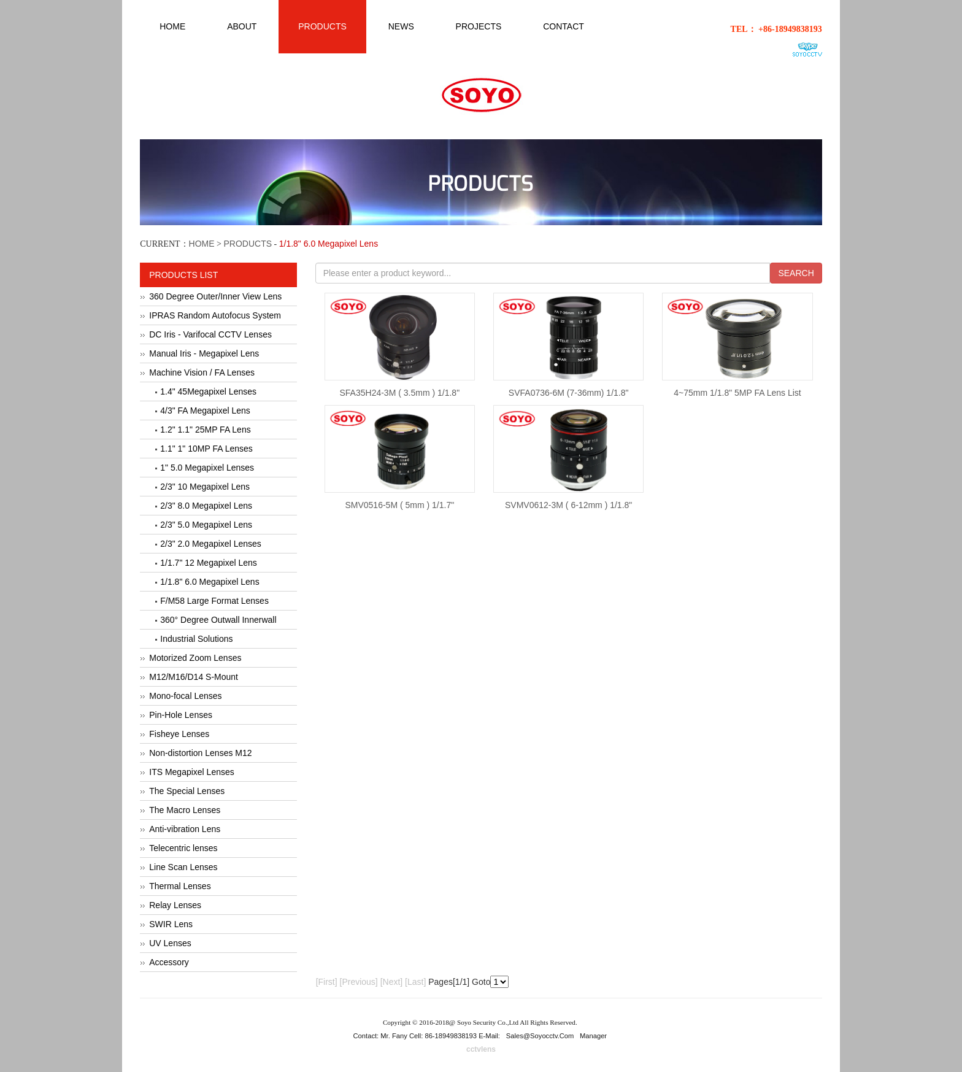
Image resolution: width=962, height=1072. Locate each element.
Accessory (169, 962)
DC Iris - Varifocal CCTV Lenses (210, 334)
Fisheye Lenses (179, 734)
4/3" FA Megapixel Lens (205, 410)
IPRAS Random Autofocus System (215, 315)
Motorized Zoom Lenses (195, 658)
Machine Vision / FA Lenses (202, 372)
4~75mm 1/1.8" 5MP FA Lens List (737, 393)
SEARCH (796, 273)
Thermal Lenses (179, 886)
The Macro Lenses (184, 810)
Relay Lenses (175, 905)
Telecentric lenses (183, 848)
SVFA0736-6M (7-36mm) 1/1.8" (569, 393)
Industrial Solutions (196, 639)
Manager (593, 1035)
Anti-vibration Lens (184, 829)
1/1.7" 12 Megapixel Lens (208, 563)
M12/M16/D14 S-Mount (193, 677)
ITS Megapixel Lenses (191, 772)
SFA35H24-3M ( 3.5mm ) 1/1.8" (400, 393)
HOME (202, 244)
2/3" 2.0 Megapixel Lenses (210, 544)
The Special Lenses (187, 791)
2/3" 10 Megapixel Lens (205, 487)
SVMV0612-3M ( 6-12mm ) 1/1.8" (568, 505)
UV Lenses (170, 943)
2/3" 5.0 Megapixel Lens (206, 525)
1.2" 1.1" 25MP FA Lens (205, 429)
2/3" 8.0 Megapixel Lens (206, 506)
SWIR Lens (171, 924)
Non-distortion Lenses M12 (200, 753)
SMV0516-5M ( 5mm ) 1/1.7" (399, 505)
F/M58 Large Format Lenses (214, 601)
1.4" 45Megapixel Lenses (208, 391)
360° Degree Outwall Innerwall (218, 620)
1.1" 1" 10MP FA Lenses (206, 448)
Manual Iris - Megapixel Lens (204, 353)
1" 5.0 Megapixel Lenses (207, 467)
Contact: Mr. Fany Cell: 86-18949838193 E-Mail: (427, 1035)
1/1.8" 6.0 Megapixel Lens (209, 582)
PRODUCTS (248, 244)
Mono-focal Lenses (185, 696)
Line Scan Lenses (183, 867)
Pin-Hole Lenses (180, 715)
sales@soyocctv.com (540, 1035)
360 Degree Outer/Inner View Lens (215, 296)
